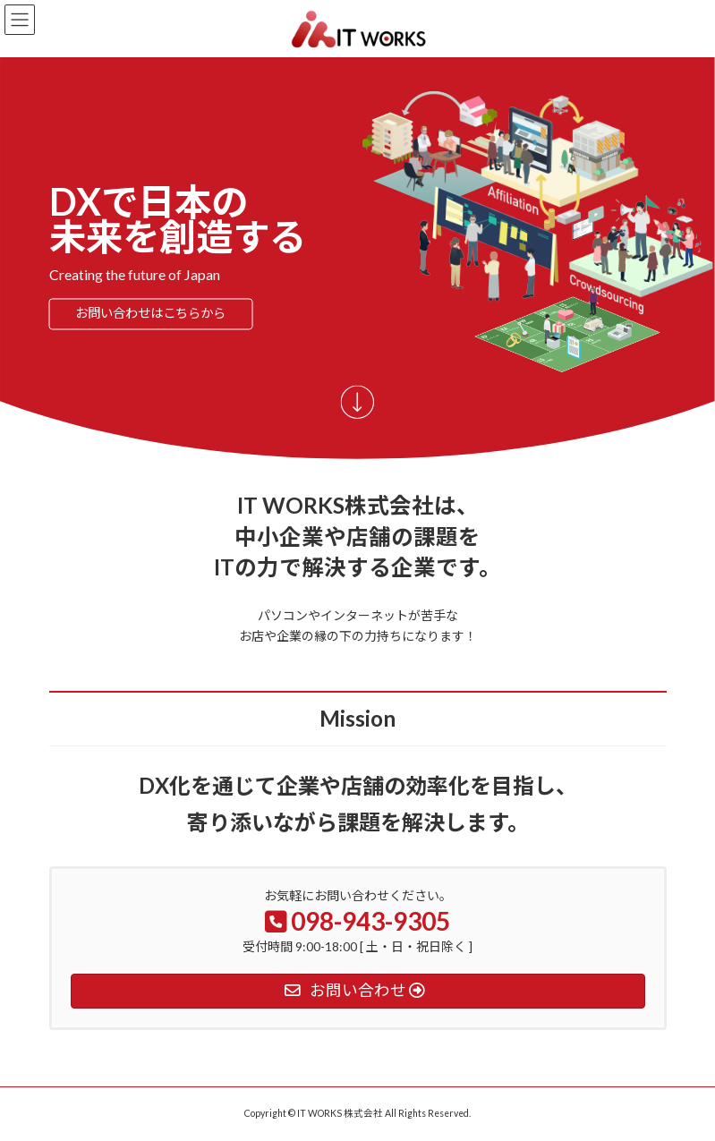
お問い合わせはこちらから (150, 313)
